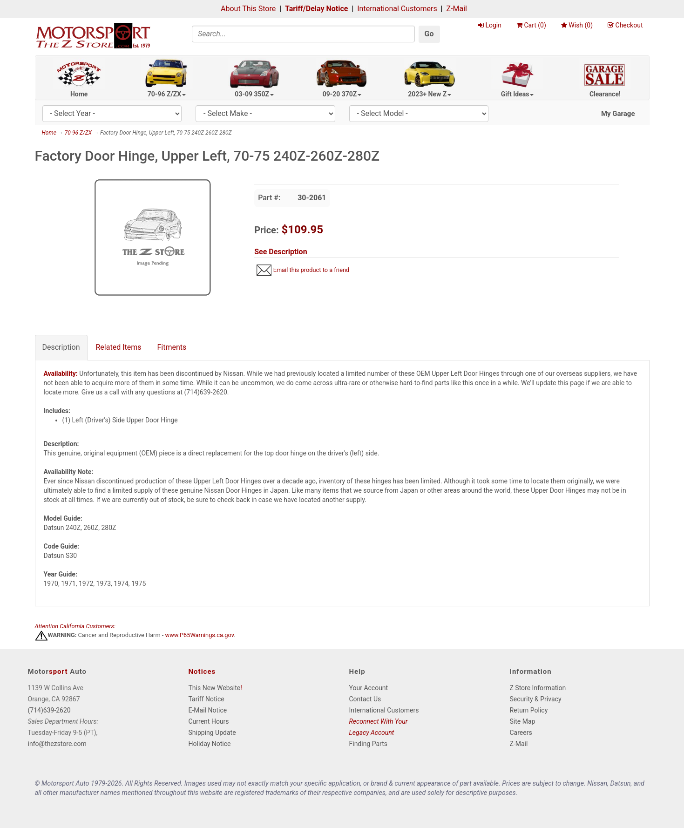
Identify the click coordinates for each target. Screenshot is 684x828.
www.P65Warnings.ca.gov (199, 635)
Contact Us (365, 699)
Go (429, 33)
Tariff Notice (206, 699)
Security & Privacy (536, 699)
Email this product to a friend (311, 269)
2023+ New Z (429, 94)
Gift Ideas (517, 94)
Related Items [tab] (119, 347)
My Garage (618, 113)
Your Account (368, 688)
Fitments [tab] (172, 347)
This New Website (215, 688)
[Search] (303, 34)
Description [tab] (61, 347)
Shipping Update (212, 732)
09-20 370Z (342, 94)
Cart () (531, 25)
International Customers (397, 8)
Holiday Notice (210, 743)
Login (489, 25)
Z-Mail (456, 8)
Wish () (577, 25)
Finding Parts (368, 743)
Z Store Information (538, 688)
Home (79, 94)
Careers (521, 732)
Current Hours (209, 721)
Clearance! (605, 94)
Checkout (625, 25)
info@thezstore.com (57, 743)
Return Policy (529, 710)
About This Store (248, 8)
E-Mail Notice (208, 710)
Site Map (522, 721)
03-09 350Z (254, 94)
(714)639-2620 (49, 710)
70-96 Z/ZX (167, 94)
